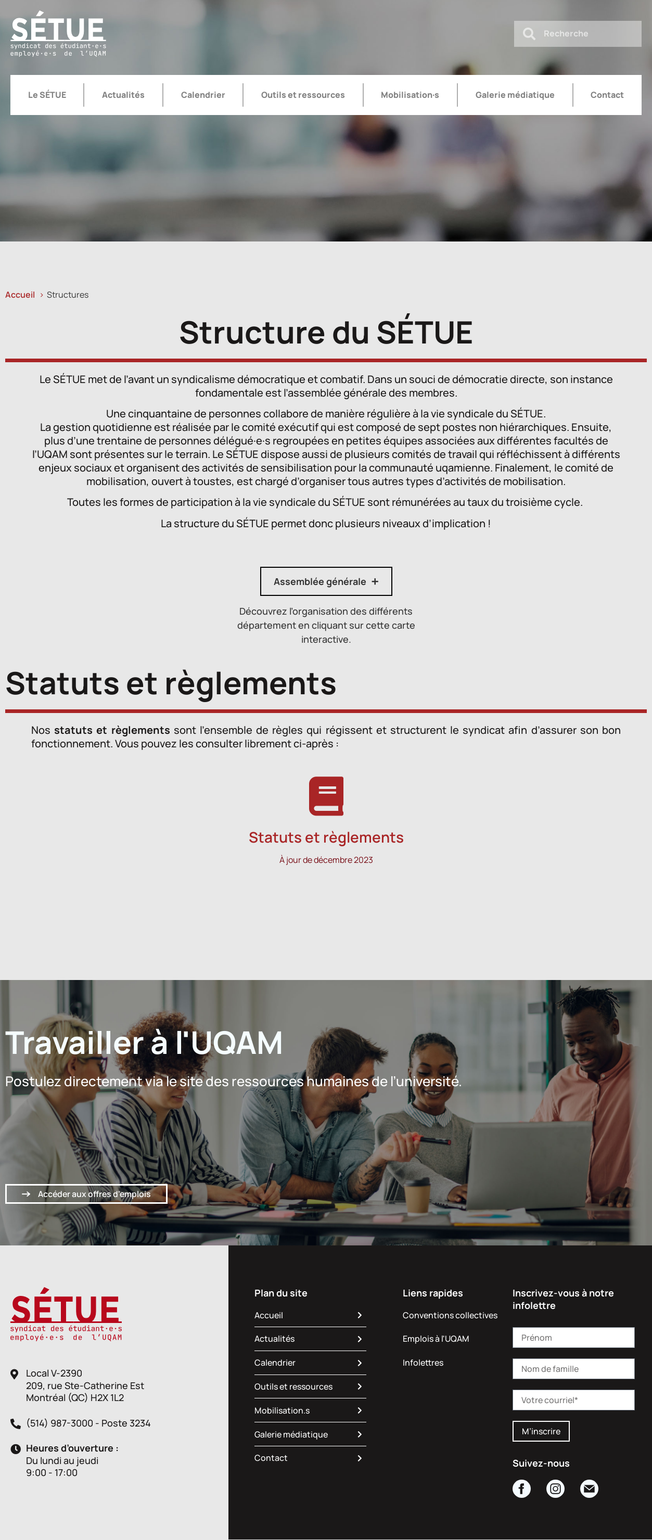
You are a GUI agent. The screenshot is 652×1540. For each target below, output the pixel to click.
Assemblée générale (320, 581)
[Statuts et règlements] (326, 796)
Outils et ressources (303, 94)
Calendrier (203, 94)
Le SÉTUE (47, 94)
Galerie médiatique (515, 94)
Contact (607, 94)
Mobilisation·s (410, 94)
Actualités (123, 94)
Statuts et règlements (326, 837)
